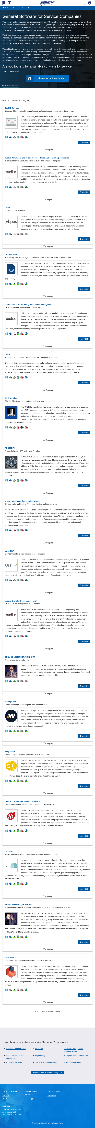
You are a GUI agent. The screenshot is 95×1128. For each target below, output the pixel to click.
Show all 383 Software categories (47, 1073)
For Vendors (52, 1096)
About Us (5, 1096)
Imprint (4, 1098)
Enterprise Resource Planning (76, 1055)
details (85, 142)
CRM (51, 38)
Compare (48, 150)
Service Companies (29, 8)
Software (8, 8)
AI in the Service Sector (16, 1049)
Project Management (72, 1062)
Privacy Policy (58, 1123)
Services (16, 8)
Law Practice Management (46, 1062)
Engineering (40, 1055)
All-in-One (39, 1049)
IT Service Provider (14, 1062)
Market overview (12, 85)
